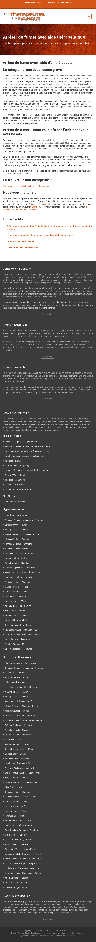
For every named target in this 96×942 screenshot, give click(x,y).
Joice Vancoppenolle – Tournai (18, 649)
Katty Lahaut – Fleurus (15, 816)
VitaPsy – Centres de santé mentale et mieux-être (27, 446)
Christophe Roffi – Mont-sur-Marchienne (23, 868)
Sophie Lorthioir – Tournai (16, 615)
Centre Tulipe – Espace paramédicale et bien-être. (27, 470)
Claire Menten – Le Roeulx (17, 835)
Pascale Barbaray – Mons (16, 677)
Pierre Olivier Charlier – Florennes (20, 715)
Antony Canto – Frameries (17, 529)
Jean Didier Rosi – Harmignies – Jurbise (23, 634)
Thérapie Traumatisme (15, 480)
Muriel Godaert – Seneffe (16, 777)
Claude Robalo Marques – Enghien (21, 863)
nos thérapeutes (60, 302)
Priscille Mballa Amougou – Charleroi (21, 830)
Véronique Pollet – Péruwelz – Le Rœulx (23, 854)
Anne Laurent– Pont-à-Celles (18, 606)
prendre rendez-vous (32, 302)
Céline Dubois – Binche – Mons (19, 553)
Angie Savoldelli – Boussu (16, 878)
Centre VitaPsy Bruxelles (14, 502)
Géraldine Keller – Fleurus (17, 591)
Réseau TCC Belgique (15, 485)
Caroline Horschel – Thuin (16, 587)
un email (34, 207)
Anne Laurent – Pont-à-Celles (18, 820)
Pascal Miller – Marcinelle (16, 620)
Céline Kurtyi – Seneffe (15, 596)
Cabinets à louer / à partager (18, 465)
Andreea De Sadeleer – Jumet (18, 744)
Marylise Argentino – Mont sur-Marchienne (24, 663)
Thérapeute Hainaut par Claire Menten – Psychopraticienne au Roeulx (40, 235)
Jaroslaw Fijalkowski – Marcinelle (20, 568)
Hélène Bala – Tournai (15, 673)
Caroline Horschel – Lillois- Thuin (20, 797)
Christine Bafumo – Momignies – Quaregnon (25, 520)
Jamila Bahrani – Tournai (16, 525)
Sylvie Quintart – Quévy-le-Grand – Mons (23, 859)
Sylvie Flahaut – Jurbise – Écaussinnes (22, 572)
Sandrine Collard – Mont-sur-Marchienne (23, 720)
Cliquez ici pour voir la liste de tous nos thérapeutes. (26, 186)
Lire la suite (47, 314)
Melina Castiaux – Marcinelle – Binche (22, 534)
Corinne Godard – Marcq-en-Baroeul (21, 782)
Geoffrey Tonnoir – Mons (16, 644)
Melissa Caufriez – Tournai (17, 539)
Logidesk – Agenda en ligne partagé (21, 442)
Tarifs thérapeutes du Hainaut (21, 241)
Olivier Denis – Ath (13, 739)
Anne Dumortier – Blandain (17, 563)
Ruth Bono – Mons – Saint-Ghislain (21, 687)
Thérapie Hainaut (12, 461)
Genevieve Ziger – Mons (16, 887)
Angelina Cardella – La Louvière (19, 701)
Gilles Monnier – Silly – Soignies (19, 625)
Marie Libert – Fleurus (15, 611)
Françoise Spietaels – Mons (17, 639)
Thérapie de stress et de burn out (23, 247)
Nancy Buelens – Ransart (16, 692)
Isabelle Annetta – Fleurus (16, 515)
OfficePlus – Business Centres (18, 489)
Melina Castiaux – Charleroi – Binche (21, 706)
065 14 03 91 (64, 3)
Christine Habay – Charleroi (17, 582)
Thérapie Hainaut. (47, 930)
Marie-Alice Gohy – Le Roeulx (18, 577)
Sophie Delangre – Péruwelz (18, 735)
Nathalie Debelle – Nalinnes (17, 549)
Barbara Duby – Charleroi (16, 558)
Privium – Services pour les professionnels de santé (28, 451)
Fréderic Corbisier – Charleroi (18, 544)
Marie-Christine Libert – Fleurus (19, 825)
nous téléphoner (47, 308)
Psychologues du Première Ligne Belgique (24, 456)
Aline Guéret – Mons (14, 787)
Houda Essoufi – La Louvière (18, 763)
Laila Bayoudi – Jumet (15, 682)
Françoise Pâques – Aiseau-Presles (21, 630)
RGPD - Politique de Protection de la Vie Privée (56, 936)
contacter (44, 204)
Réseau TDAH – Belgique (16, 475)
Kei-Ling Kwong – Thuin (15, 601)
